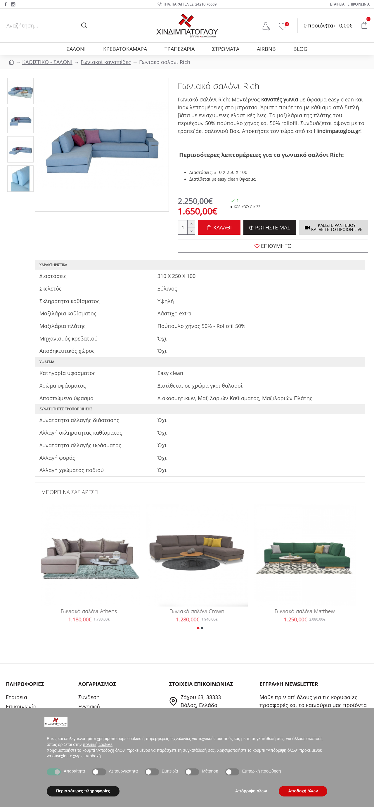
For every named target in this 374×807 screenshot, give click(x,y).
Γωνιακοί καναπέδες (106, 61)
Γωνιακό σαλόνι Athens (92, 611)
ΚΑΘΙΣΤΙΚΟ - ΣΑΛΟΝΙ (47, 61)
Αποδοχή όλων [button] (303, 791)
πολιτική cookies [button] (97, 744)
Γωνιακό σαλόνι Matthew (308, 611)
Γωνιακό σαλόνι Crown (200, 611)
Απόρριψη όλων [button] (251, 791)
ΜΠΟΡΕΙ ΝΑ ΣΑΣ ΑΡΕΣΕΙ (69, 492)
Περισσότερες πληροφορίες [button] (83, 791)
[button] (198, 628)
